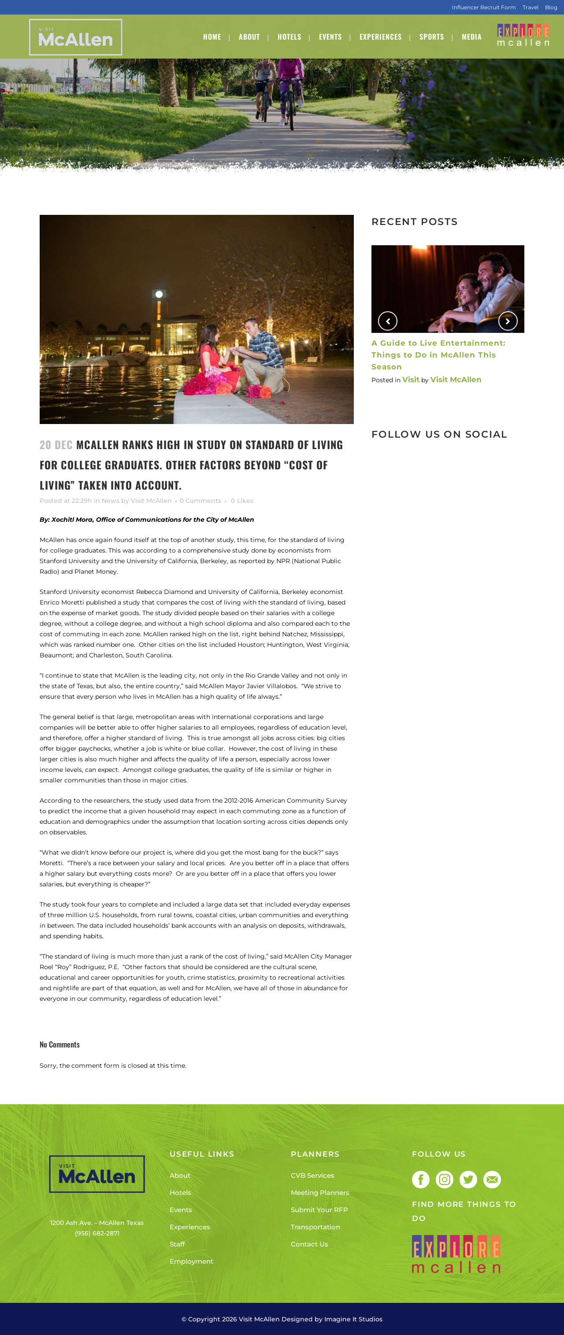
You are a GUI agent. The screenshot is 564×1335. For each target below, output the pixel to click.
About (180, 1175)
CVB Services (312, 1175)
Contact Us (309, 1244)
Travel (530, 7)
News (110, 501)
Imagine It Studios (353, 1319)
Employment (191, 1261)
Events (181, 1210)
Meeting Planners (320, 1192)
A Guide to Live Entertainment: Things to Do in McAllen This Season (438, 355)
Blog (551, 7)
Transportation (315, 1227)
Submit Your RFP (319, 1210)
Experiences (190, 1227)
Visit (410, 379)
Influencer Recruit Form (484, 7)
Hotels (180, 1192)
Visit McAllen (151, 501)
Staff (177, 1244)
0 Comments (200, 501)
